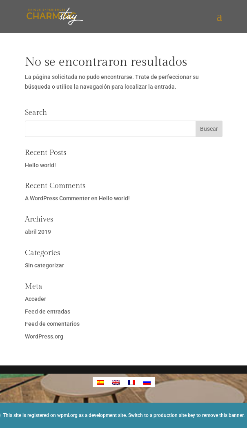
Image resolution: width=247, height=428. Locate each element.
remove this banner (222, 415)
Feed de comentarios (52, 323)
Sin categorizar (44, 265)
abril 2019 (38, 232)
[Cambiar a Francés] (131, 382)
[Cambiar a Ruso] (147, 382)
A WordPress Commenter (57, 198)
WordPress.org (44, 336)
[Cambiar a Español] (100, 382)
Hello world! (40, 165)
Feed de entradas (47, 311)
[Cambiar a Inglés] (116, 382)
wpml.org (67, 415)
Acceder (35, 299)
